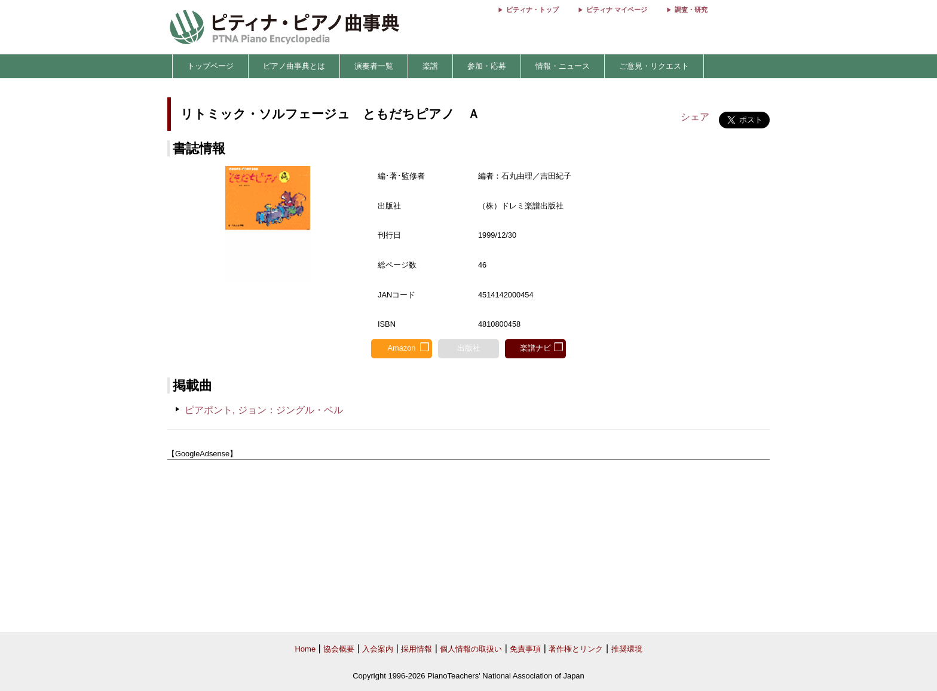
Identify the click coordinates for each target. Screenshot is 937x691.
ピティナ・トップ (532, 9)
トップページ (210, 66)
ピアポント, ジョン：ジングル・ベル (264, 410)
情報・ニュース (562, 66)
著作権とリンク (576, 648)
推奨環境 (626, 648)
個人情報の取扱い (471, 648)
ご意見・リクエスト (654, 66)
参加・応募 (486, 66)
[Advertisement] (468, 546)
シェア (695, 117)
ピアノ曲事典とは (294, 66)
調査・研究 (691, 9)
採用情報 (416, 648)
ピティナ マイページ (616, 9)
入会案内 (377, 648)
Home (305, 648)
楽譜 (430, 66)
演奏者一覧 (373, 66)
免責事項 (525, 648)
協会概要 (338, 648)
